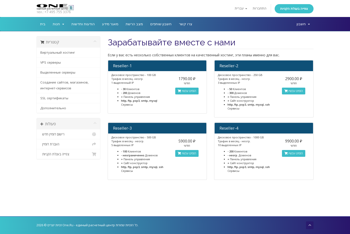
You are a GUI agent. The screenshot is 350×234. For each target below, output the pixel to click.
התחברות (259, 8)
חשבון (303, 24)
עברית (241, 8)
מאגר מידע (110, 24)
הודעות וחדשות (83, 24)
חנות (58, 24)
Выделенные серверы (57, 72)
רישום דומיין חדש (68, 134)
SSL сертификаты (54, 98)
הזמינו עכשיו (187, 91)
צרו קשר (185, 24)
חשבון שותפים (161, 24)
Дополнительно (53, 108)
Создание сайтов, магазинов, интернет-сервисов (64, 85)
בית (42, 24)
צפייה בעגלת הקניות (294, 8)
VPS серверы (50, 62)
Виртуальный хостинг (57, 52)
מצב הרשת (134, 24)
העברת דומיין (68, 144)
